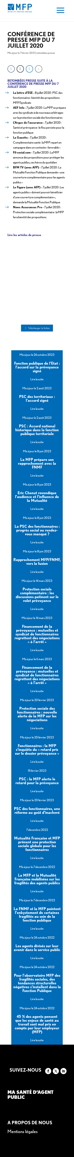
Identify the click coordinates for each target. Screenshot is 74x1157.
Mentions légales (22, 1131)
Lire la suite (37, 379)
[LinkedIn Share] (29, 69)
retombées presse (45, 52)
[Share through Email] (38, 69)
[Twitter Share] (20, 69)
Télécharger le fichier (37, 328)
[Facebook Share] (11, 69)
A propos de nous (29, 1122)
